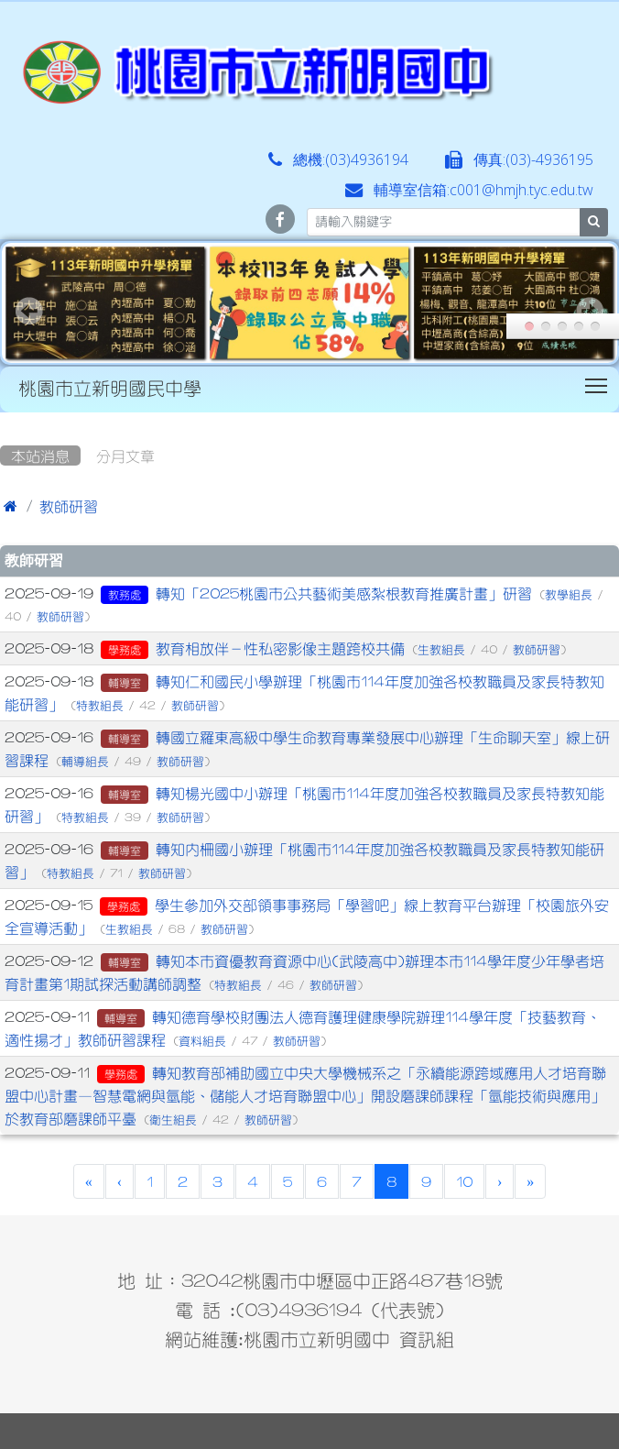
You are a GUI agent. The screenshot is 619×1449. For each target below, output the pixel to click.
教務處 (124, 594)
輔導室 (124, 682)
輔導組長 (85, 761)
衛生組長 (173, 1119)
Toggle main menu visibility (597, 382)
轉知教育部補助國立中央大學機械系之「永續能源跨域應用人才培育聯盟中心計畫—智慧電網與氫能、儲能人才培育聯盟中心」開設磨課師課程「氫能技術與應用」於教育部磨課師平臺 (305, 1095)
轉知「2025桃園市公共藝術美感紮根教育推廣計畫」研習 (344, 593)
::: (4, 418)
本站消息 (40, 455)
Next (589, 310)
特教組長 (100, 705)
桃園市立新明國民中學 (109, 388)
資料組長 (202, 1041)
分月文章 (125, 455)
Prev (29, 310)
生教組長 (441, 649)
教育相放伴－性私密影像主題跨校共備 (280, 648)
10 (464, 1181)
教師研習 (68, 506)
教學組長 (568, 594)
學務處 (124, 649)
